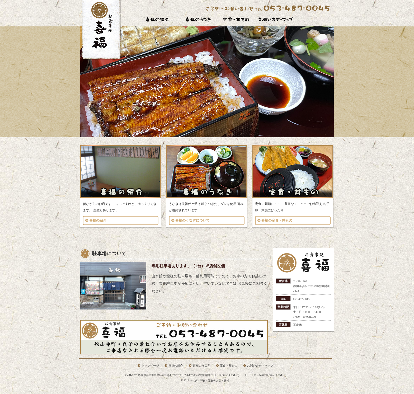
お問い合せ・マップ (260, 365)
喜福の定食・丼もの (276, 220)
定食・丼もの (228, 365)
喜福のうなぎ (201, 365)
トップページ (150, 365)
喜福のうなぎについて (192, 220)
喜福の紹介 (97, 220)
